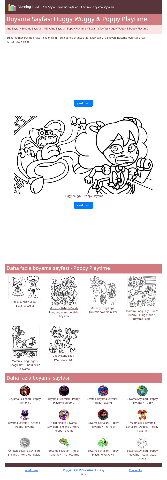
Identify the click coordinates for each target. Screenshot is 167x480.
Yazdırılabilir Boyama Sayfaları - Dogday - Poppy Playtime (142, 422)
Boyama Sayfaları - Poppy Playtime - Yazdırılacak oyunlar (142, 450)
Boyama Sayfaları (67, 7)
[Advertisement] (83, 71)
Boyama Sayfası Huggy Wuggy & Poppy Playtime (118, 28)
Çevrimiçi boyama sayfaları (97, 7)
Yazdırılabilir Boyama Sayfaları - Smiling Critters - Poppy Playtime (64, 422)
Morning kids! (23, 7)
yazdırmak (83, 103)
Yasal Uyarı (31, 470)
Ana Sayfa (49, 7)
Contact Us (135, 470)
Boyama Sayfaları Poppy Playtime (65, 28)
